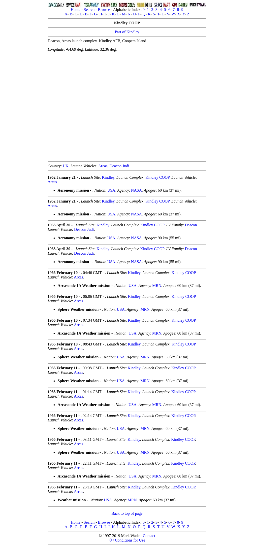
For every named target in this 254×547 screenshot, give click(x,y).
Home (75, 9)
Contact (149, 536)
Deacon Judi (119, 166)
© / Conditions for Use (127, 540)
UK (65, 166)
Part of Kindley (127, 32)
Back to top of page (126, 513)
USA (111, 190)
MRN (156, 285)
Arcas (102, 166)
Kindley (108, 177)
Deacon (191, 225)
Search (89, 9)
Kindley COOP (157, 177)
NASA (136, 190)
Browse (104, 9)
